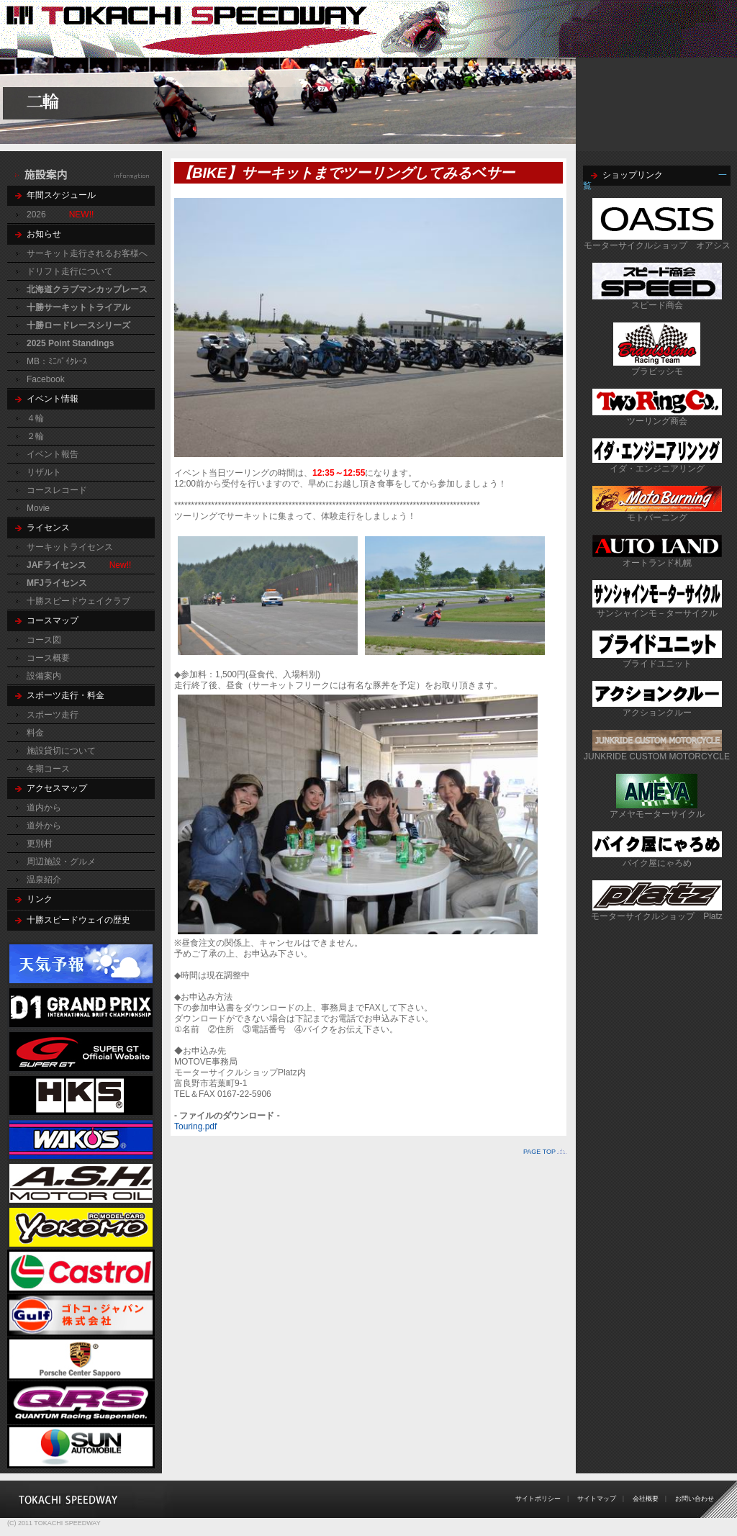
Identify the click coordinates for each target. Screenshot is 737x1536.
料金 (35, 733)
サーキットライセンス (70, 547)
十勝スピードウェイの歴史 (78, 920)
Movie (38, 508)
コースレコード (57, 490)
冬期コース (48, 769)
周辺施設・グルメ (61, 862)
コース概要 (48, 658)
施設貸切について (61, 751)
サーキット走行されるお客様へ (87, 253)
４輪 (35, 418)
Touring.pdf (195, 1126)
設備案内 (44, 676)
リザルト (44, 472)
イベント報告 (52, 454)
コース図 (44, 640)
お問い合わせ (694, 1498)
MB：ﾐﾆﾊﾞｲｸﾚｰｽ (57, 361)
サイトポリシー (538, 1498)
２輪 (35, 436)
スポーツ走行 (52, 715)
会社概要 (646, 1498)
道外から (44, 826)
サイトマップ (596, 1498)
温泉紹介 (44, 880)
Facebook (46, 379)
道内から (44, 808)
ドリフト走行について (70, 271)
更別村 (40, 844)
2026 (36, 214)
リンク (40, 899)
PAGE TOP (539, 1151)
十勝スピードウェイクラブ (78, 601)
